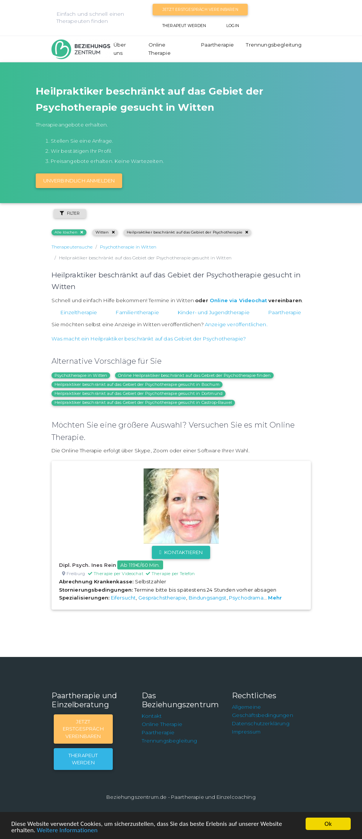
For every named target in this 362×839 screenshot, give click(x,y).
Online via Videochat (238, 300)
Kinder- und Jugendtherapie (214, 312)
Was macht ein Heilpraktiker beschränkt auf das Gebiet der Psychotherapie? (148, 339)
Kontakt (152, 716)
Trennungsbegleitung (273, 45)
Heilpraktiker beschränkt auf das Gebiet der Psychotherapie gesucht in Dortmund (139, 393)
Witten (105, 232)
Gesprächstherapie (162, 598)
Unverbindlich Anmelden (79, 181)
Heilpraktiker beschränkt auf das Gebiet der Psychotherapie (187, 232)
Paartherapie (217, 45)
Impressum (246, 732)
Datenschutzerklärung (260, 723)
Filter (70, 213)
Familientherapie (137, 312)
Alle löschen (69, 232)
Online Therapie (159, 49)
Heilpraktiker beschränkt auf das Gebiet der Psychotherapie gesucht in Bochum (137, 384)
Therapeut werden (184, 25)
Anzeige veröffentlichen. (236, 324)
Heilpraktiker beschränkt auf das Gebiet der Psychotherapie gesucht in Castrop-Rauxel (143, 402)
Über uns (120, 49)
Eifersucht (123, 598)
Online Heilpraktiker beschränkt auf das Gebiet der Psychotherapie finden (194, 375)
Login (232, 25)
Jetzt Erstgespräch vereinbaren (200, 9)
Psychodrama (246, 598)
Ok (328, 824)
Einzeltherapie (79, 312)
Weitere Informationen (67, 830)
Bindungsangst (208, 598)
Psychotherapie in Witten (81, 375)
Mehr (275, 598)
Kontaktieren (181, 552)
